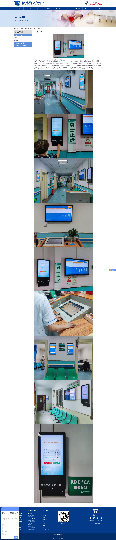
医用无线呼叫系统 (18, 521)
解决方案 (77, 8)
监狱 (44, 517)
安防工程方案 (31, 518)
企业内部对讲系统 (18, 530)
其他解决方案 (31, 526)
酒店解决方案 (31, 529)
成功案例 (87, 8)
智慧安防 (28, 8)
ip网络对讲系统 (17, 517)
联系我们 (97, 8)
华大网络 (61, 538)
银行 (44, 521)
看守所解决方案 (31, 521)
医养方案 (30, 513)
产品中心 (67, 8)
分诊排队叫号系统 (18, 519)
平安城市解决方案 (32, 523)
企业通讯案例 (46, 530)
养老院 (16, 40)
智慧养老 (58, 8)
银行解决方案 (31, 524)
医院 (39, 28)
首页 (18, 8)
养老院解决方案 (31, 516)
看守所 (45, 519)
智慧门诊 (38, 8)
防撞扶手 (16, 525)
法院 (44, 523)
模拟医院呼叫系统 (18, 515)
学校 (44, 527)
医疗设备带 (16, 523)
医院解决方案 (31, 515)
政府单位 (45, 525)
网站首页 (22, 28)
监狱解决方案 (31, 520)
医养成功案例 (33, 28)
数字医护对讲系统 (18, 513)
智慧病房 (48, 8)
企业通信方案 (31, 527)
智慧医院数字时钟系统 (19, 527)
